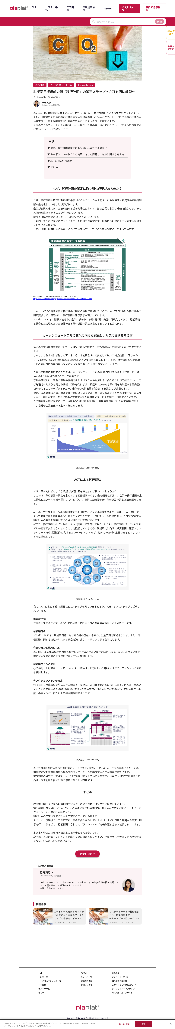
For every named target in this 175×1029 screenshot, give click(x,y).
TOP (40, 973)
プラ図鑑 (70, 8)
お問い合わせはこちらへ (52, 888)
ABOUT (108, 8)
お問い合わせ (128, 8)
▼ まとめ (52, 167)
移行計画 (40, 85)
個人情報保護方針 (119, 981)
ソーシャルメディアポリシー (124, 989)
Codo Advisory (85, 85)
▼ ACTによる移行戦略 (59, 160)
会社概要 (115, 973)
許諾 (143, 1024)
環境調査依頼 (89, 8)
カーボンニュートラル (61, 85)
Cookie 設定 (124, 1024)
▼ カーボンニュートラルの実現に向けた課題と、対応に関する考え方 (85, 154)
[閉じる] (171, 1024)
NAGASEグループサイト (122, 993)
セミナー (33, 8)
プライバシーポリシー (121, 977)
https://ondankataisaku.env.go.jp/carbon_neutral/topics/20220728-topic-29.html (62, 298)
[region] (87, 1024)
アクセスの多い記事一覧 (50, 981)
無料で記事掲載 (153, 8)
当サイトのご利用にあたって (124, 985)
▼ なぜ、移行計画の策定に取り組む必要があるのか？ (77, 148)
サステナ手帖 (51, 8)
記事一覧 (44, 977)
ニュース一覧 (86, 977)
